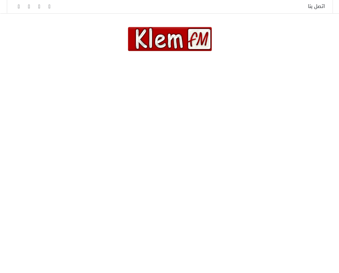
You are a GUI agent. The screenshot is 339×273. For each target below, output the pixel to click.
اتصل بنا (316, 6)
